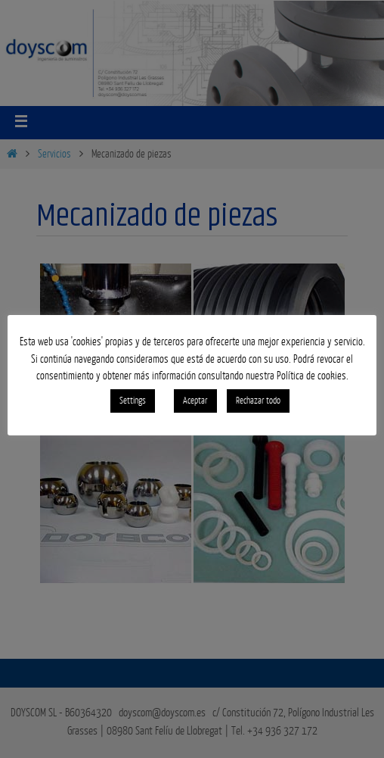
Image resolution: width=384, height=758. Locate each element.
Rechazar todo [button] (258, 400)
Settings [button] (132, 400)
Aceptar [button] (195, 400)
